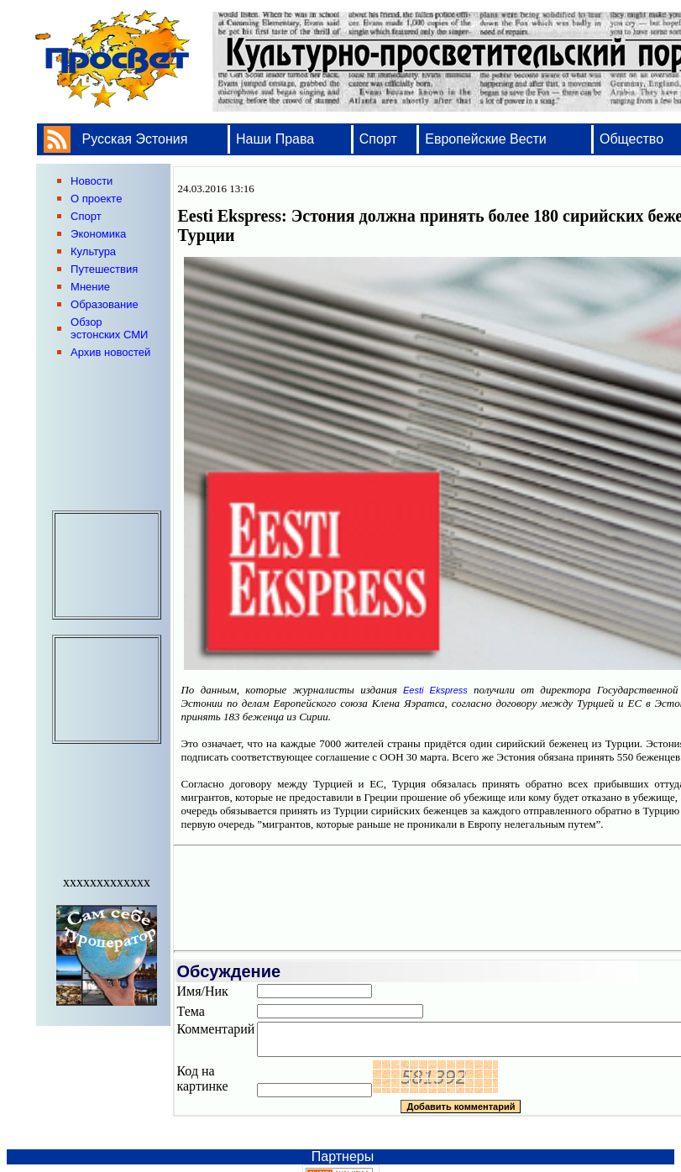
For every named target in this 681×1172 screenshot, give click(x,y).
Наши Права (277, 139)
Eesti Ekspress (435, 690)
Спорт (378, 139)
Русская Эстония (135, 139)
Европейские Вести (486, 139)
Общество (631, 139)
